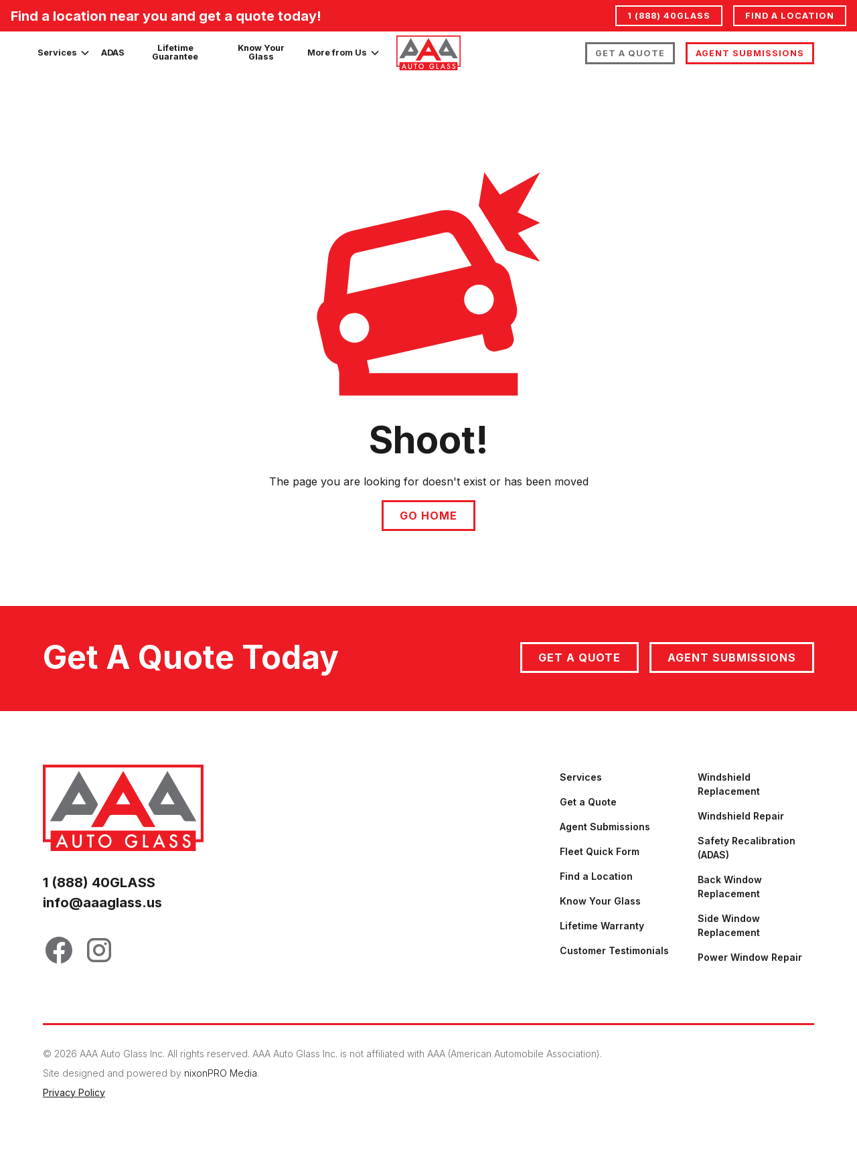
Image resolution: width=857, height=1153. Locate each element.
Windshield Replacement (729, 784)
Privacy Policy (74, 1092)
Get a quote (579, 657)
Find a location (789, 16)
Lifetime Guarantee (175, 52)
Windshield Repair (741, 816)
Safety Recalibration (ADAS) (746, 847)
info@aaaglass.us (102, 903)
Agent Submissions (750, 53)
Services (581, 777)
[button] (64, 53)
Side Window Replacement (729, 925)
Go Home (428, 515)
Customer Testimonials (614, 950)
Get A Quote (630, 53)
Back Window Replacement (730, 886)
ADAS (113, 53)
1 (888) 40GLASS (668, 16)
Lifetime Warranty (602, 925)
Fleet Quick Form (599, 851)
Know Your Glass (261, 52)
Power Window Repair (750, 957)
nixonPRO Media (220, 1073)
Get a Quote (588, 802)
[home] (428, 52)
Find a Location (596, 876)
